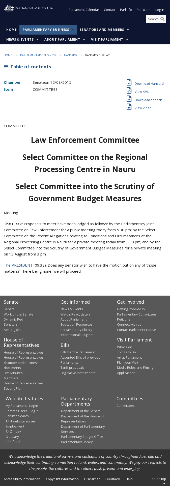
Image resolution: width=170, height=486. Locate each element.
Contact (109, 9)
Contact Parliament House (136, 329)
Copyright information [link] (62, 479)
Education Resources (77, 324)
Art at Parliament (129, 357)
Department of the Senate (81, 411)
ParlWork (144, 9)
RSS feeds (13, 441)
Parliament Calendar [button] (84, 9)
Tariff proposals (72, 367)
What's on (124, 347)
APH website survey (21, 421)
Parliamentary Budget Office (82, 436)
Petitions (123, 319)
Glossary (12, 436)
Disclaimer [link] (92, 479)
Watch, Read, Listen (75, 314)
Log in (159, 9)
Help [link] (129, 479)
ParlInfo (126, 9)
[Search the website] (156, 19)
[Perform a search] (162, 19)
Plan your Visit (127, 362)
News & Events (20, 39)
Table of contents (27, 67)
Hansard (70, 55)
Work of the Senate (18, 314)
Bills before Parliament (78, 352)
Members (11, 378)
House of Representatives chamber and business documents (24, 362)
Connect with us (129, 324)
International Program (77, 334)
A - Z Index (13, 431)
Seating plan (13, 329)
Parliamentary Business (46, 29)
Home (11, 29)
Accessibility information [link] (22, 479)
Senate (9, 309)
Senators (11, 324)
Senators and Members (102, 29)
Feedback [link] (112, 479)
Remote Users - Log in (22, 411)
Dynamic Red (13, 319)
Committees (126, 405)
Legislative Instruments (78, 372)
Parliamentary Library (76, 329)
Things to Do (126, 352)
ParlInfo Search (17, 416)
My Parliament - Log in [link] (22, 405)
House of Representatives (24, 352)
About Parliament (62, 39)
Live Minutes (13, 372)
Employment (15, 426)
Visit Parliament (107, 39)
